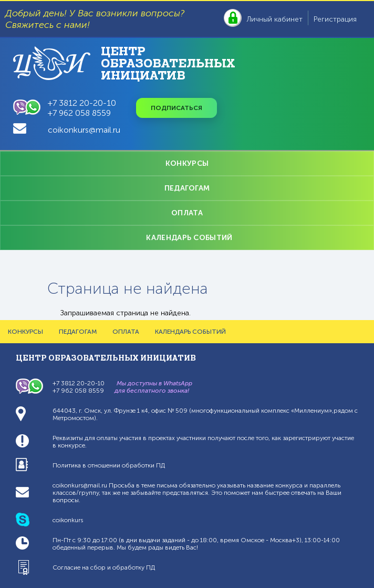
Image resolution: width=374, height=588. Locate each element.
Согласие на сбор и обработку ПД (104, 567)
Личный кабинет (275, 19)
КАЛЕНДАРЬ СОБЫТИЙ (189, 237)
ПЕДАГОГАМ (187, 188)
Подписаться (176, 108)
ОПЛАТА (187, 212)
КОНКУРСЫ (187, 163)
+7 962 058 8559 (79, 113)
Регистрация (335, 19)
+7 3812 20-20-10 (82, 103)
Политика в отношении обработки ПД (109, 465)
